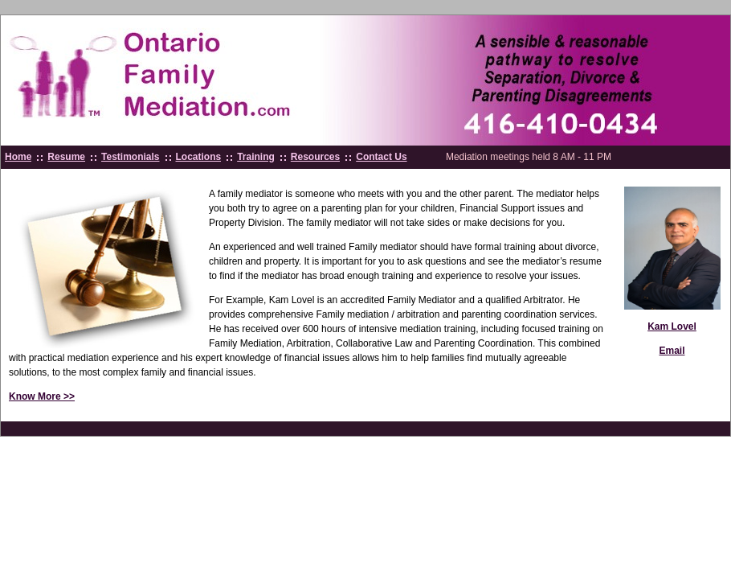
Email (671, 350)
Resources (315, 156)
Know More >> (42, 396)
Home (18, 156)
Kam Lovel (671, 326)
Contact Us (381, 156)
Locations (199, 156)
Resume (66, 156)
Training (256, 156)
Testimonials (130, 156)
